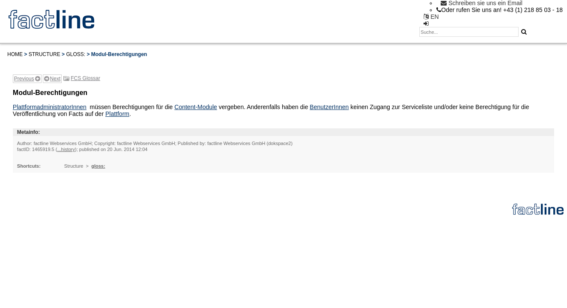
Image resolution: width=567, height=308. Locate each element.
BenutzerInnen (329, 107)
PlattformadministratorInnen (50, 107)
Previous (24, 79)
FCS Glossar (85, 78)
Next (55, 79)
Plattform (117, 113)
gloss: (75, 54)
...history (66, 149)
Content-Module (195, 107)
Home (15, 54)
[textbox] (469, 32)
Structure (44, 54)
